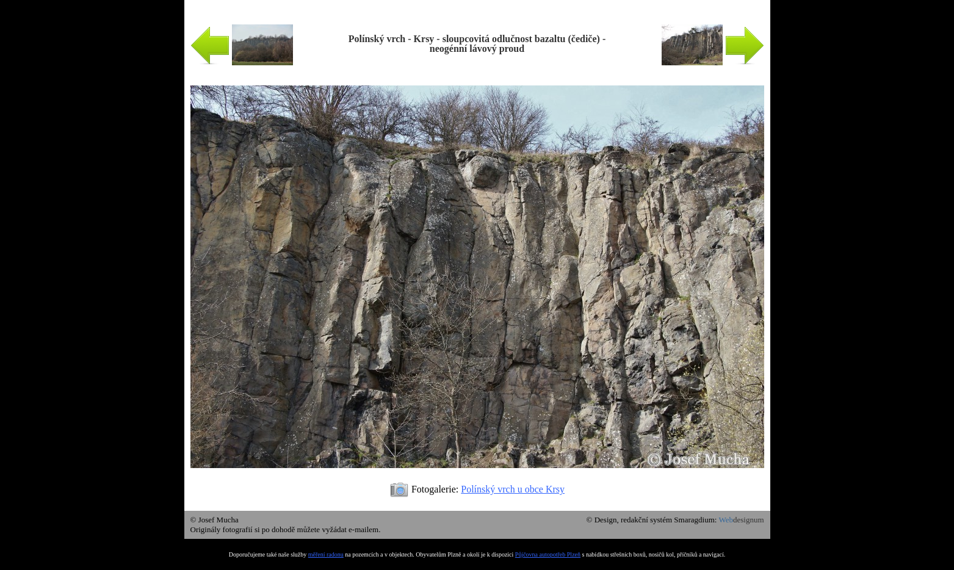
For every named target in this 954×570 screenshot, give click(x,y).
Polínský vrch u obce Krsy (513, 489)
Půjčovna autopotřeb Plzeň (547, 554)
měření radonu (326, 554)
